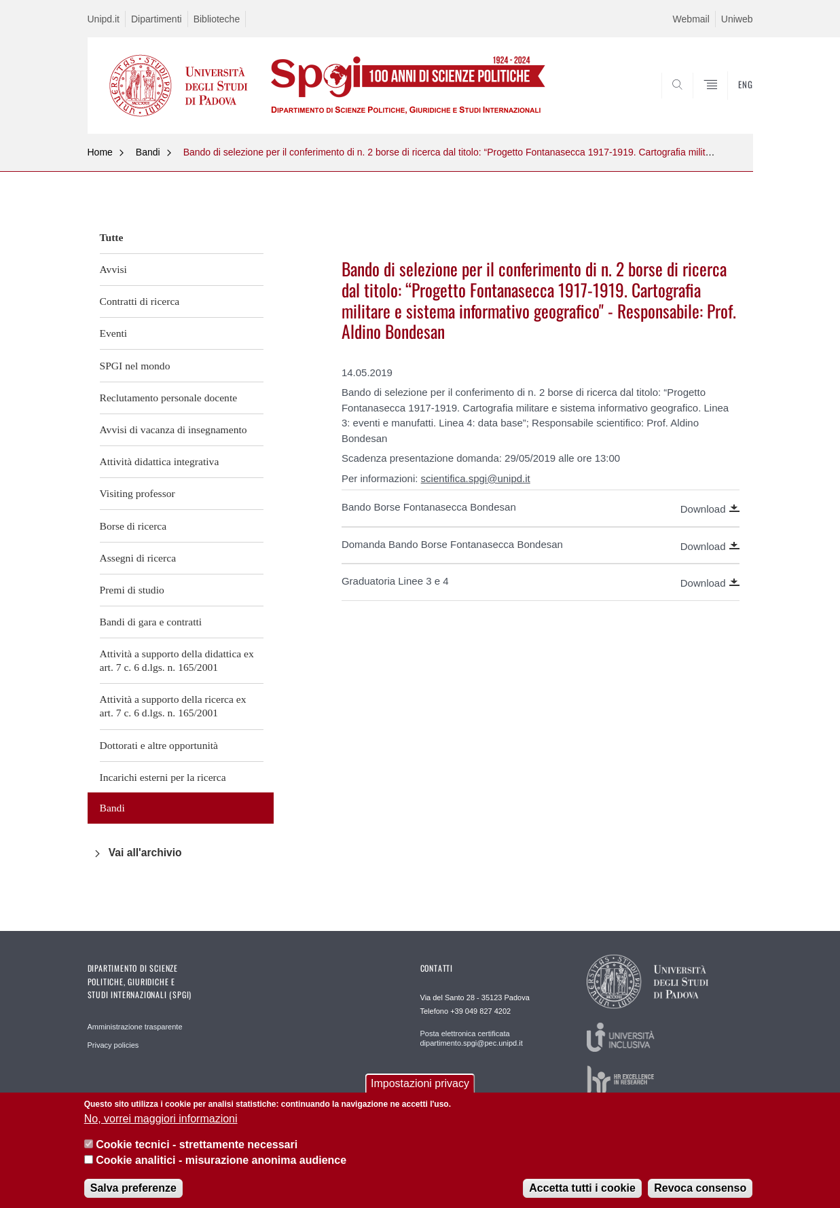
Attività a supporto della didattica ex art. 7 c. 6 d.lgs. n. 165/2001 (177, 660)
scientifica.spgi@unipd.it (475, 478)
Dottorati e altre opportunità (159, 745)
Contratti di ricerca (140, 301)
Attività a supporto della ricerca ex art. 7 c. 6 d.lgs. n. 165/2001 (173, 705)
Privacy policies (113, 1045)
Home (100, 152)
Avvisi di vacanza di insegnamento (173, 429)
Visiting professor (137, 493)
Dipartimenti (156, 19)
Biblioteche (217, 19)
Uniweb (737, 19)
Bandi (148, 152)
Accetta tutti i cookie (582, 1190)
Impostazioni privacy (420, 1085)
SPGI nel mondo (135, 365)
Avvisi (113, 269)
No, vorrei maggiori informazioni (161, 1121)
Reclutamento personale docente (169, 397)
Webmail (691, 19)
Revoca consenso (700, 1190)
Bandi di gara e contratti (151, 621)
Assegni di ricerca (138, 558)
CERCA (731, 100)
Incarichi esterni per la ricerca (163, 777)
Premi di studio (132, 590)
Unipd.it (104, 19)
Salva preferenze (133, 1190)
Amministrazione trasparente (135, 1027)
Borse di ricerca (133, 526)
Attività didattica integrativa (159, 461)
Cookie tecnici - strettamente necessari (196, 1146)
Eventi (114, 333)
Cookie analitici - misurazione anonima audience (221, 1162)
